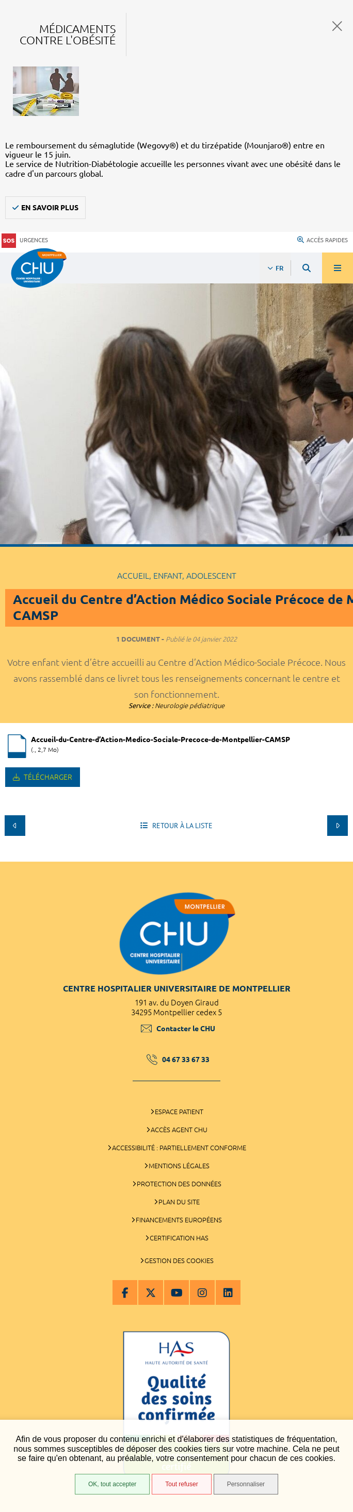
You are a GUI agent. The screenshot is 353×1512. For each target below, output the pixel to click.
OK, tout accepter (112, 1484)
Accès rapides (322, 240)
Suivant (337, 825)
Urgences (25, 240)
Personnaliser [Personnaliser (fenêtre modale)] (246, 1484)
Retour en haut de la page (337, 856)
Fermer (337, 26)
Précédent (15, 825)
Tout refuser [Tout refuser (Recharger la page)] (181, 1484)
